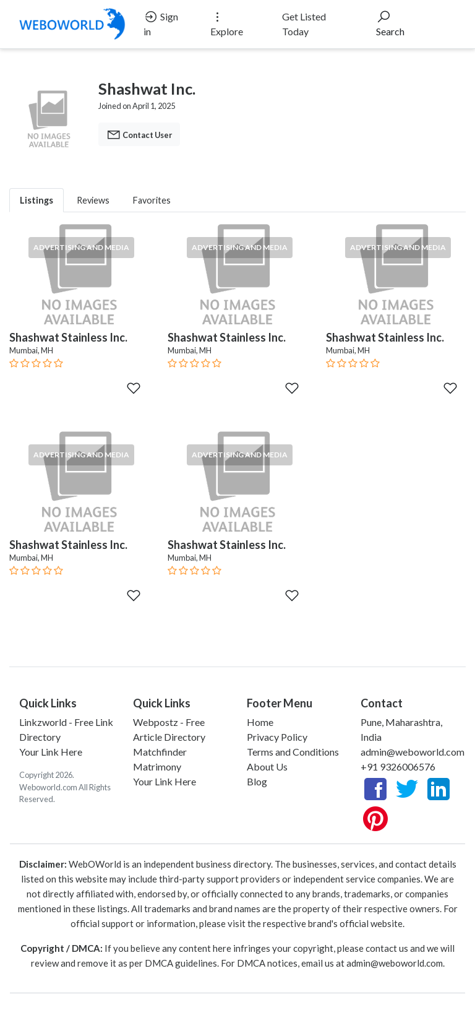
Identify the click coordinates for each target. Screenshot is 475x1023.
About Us (267, 766)
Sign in (160, 23)
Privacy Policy (277, 737)
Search (390, 23)
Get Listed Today (304, 24)
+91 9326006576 (398, 766)
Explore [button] (226, 23)
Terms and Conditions (293, 752)
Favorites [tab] (152, 200)
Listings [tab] (36, 200)
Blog (257, 781)
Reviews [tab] (93, 200)
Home (260, 722)
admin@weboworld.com (412, 752)
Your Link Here (50, 752)
